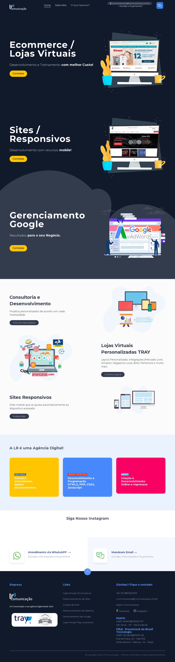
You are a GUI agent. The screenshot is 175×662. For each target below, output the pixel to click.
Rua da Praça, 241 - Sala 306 (131, 638)
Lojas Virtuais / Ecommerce (77, 593)
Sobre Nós (60, 5)
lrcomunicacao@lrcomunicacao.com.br (130, 3)
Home (47, 5)
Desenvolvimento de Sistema (79, 610)
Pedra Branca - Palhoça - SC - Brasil (135, 642)
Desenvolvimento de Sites (77, 599)
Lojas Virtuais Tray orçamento (79, 622)
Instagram (141, 611)
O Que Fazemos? (80, 5)
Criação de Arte (71, 604)
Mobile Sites (19, 416)
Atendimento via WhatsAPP (47, 552)
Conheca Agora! (112, 374)
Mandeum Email (122, 552)
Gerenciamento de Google (77, 616)
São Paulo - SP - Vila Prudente (132, 625)
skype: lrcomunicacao (128, 604)
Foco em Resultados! (24, 322)
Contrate (18, 73)
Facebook (122, 611)
